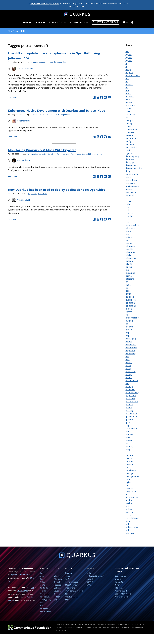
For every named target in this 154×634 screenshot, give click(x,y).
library (129, 311)
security (129, 461)
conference (131, 138)
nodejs (129, 374)
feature (129, 189)
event (128, 177)
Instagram (58, 597)
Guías (67, 576)
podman (129, 404)
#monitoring (33, 154)
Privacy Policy (45, 612)
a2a (127, 51)
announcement (133, 75)
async (128, 93)
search (129, 458)
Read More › (13, 97)
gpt (127, 210)
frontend (130, 195)
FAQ (67, 579)
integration (131, 252)
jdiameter (130, 276)
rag (127, 425)
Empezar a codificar (105, 22)
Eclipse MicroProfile (123, 594)
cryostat (129, 153)
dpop (128, 171)
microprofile (131, 347)
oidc (127, 383)
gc (127, 198)
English (89, 573)
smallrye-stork (132, 476)
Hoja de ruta (45, 597)
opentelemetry (132, 392)
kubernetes (131, 299)
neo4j (128, 368)
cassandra (130, 114)
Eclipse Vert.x (120, 576)
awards (129, 102)
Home (42, 573)
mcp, (128, 335)
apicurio (129, 84)
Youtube (57, 591)
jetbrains (130, 278)
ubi (127, 506)
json (128, 290)
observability (132, 380)
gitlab (128, 204)
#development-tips (40, 62)
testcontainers (132, 497)
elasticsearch (132, 174)
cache (128, 108)
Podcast (43, 582)
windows (130, 533)
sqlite (128, 482)
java (127, 270)
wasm (128, 521)
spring (129, 479)
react (128, 431)
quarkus (129, 419)
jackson (129, 261)
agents (129, 60)
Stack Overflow (71, 585)
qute (128, 422)
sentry (129, 467)
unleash (129, 509)
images (129, 243)
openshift (130, 389)
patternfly (130, 398)
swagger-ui (131, 491)
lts (127, 323)
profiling (130, 410)
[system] (131, 22)
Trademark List (139, 624)
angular (129, 72)
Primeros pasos (71, 582)
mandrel (129, 326)
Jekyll (32, 587)
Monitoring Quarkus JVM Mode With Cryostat (42, 150)
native (128, 365)
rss (127, 452)
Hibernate (119, 582)
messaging (131, 338)
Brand (42, 606)
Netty (117, 585)
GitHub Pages (22, 591)
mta (127, 356)
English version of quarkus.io (45, 3)
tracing (129, 503)
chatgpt (129, 120)
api (127, 81)
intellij (128, 255)
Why (27, 22)
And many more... (122, 597)
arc (127, 87)
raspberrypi (131, 428)
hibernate (130, 228)
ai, (127, 66)
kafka (128, 293)
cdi (127, 117)
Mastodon (58, 579)
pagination (131, 395)
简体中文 (89, 582)
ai (126, 63)
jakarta (129, 264)
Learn (40, 22)
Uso (41, 603)
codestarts (130, 135)
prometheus (131, 413)
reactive (129, 434)
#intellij (53, 62)
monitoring (131, 353)
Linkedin (57, 588)
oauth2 (129, 377)
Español (89, 579)
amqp (128, 69)
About (42, 576)
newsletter (131, 371)
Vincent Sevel (23, 199)
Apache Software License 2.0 (22, 575)
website (129, 530)
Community (79, 22)
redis (128, 437)
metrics (129, 341)
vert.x (128, 515)
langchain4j (131, 305)
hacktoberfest (132, 225)
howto (129, 231)
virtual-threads (133, 518)
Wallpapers (44, 609)
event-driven (131, 180)
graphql (129, 216)
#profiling (51, 154)
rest (127, 443)
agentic (129, 57)
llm (127, 314)
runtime (129, 455)
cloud (128, 126)
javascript (130, 273)
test (127, 494)
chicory (129, 123)
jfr (127, 281)
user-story (130, 512)
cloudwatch (131, 132)
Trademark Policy (124, 624)
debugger (130, 162)
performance (132, 401)
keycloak (130, 296)
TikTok (56, 594)
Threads (57, 582)
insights (129, 249)
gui (127, 222)
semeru (129, 464)
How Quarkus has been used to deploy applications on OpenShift (56, 190)
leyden (129, 308)
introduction (131, 258)
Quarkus (68, 624)
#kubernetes (55, 114)
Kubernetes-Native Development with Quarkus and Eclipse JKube (56, 110)
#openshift (61, 62)
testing (129, 500)
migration (130, 350)
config (128, 141)
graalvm (129, 213)
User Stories (44, 594)
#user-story (42, 193)
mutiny (129, 362)
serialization (131, 470)
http (128, 234)
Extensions (57, 22)
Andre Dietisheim (25, 68)
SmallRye (118, 579)
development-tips (134, 168)
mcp (127, 332)
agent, (129, 54)
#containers (43, 114)
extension (130, 183)
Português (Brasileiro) (95, 576)
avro (128, 99)
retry (128, 449)
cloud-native (131, 129)
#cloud (34, 114)
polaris (129, 407)
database (130, 159)
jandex (129, 267)
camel (128, 111)
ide (127, 240)
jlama (128, 284)
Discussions (70, 588)
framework (131, 192)
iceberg (129, 237)
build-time (130, 105)
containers (131, 144)
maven (129, 329)
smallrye (129, 473)
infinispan (130, 246)
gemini (129, 201)
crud (128, 150)
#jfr (67, 154)
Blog (10, 31)
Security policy (45, 600)
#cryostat (61, 154)
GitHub (56, 600)
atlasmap (130, 96)
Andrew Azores (24, 160)
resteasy (130, 446)
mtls (128, 359)
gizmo (128, 207)
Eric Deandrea (23, 120)
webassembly (132, 527)
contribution (131, 147)
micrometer (131, 344)
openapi (129, 386)
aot (127, 78)
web (127, 524)
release (129, 440)
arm (127, 90)
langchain (130, 302)
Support (68, 573)
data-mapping (132, 156)
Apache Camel (121, 591)
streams (129, 488)
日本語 (89, 585)
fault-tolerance (133, 186)
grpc (128, 219)
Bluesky (57, 576)
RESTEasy (119, 588)
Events (42, 585)
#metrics (42, 154)
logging (129, 320)
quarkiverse (131, 416)
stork (128, 485)
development (132, 165)
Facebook (58, 585)
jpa (127, 287)
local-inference (132, 317)
